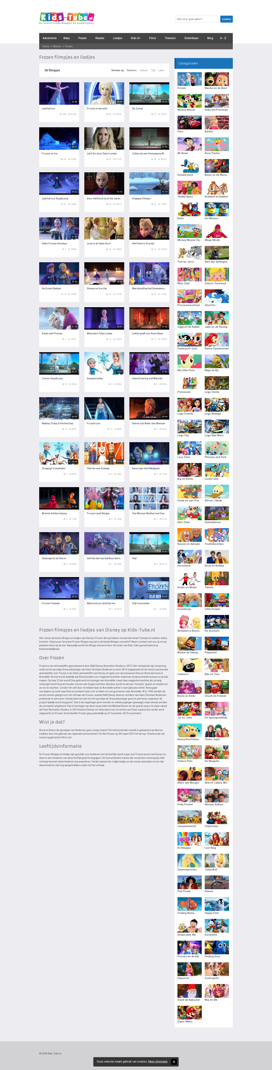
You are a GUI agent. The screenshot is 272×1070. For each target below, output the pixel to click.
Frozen (69, 46)
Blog (210, 38)
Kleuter (99, 38)
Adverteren (50, 38)
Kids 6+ (136, 38)
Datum (144, 70)
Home (46, 46)
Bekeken (132, 70)
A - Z (223, 38)
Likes (161, 70)
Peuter (82, 38)
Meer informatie (158, 1061)
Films (152, 38)
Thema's (170, 38)
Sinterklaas (191, 38)
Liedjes (117, 38)
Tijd (153, 70)
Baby (66, 38)
